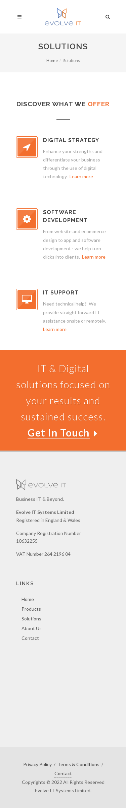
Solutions (31, 618)
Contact (30, 638)
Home (52, 60)
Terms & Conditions (78, 764)
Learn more (81, 176)
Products (31, 609)
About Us (32, 628)
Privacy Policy (37, 764)
